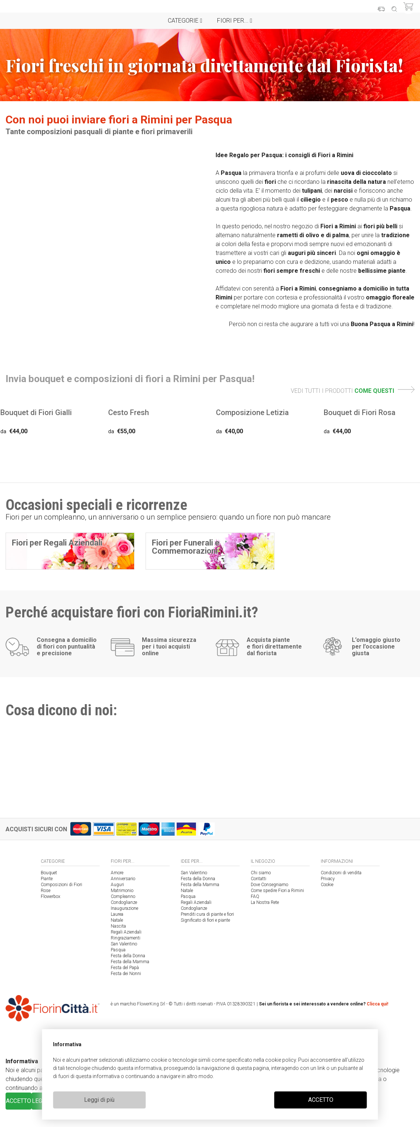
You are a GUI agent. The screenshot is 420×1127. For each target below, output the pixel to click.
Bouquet (49, 872)
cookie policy (280, 1060)
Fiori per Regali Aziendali (57, 542)
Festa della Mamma (130, 961)
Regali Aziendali (126, 932)
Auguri (117, 884)
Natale (117, 920)
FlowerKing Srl (151, 1004)
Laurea (117, 914)
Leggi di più (99, 1099)
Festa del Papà (125, 967)
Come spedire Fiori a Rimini (277, 890)
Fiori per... (234, 20)
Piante (47, 878)
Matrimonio (122, 890)
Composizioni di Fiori (61, 884)
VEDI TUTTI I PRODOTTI (352, 390)
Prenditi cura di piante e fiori (207, 914)
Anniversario (123, 878)
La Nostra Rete (265, 902)
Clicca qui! (377, 1004)
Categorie (185, 20)
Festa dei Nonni (126, 973)
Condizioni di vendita (341, 872)
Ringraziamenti (125, 938)
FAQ (255, 896)
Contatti (258, 878)
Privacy (328, 878)
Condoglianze (124, 902)
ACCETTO (320, 1099)
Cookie (327, 884)
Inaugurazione (124, 908)
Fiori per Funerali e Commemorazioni (186, 547)
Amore (117, 872)
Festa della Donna (128, 955)
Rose (45, 890)
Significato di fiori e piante (205, 920)
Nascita (118, 926)
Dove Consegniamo (269, 884)
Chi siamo (261, 872)
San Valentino (124, 944)
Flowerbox (50, 896)
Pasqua (118, 949)
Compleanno (123, 896)
